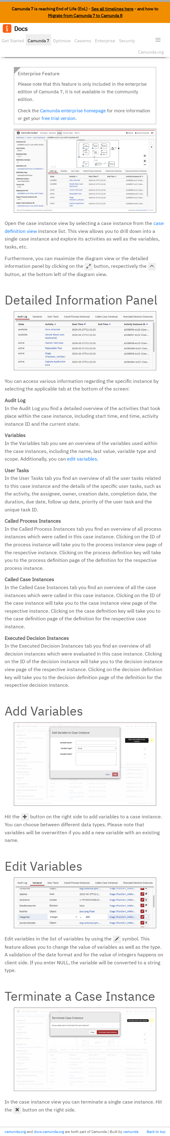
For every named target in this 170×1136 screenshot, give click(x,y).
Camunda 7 (38, 40)
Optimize (62, 40)
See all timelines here (112, 9)
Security (127, 40)
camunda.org (15, 1131)
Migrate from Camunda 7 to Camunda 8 (85, 15)
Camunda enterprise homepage (73, 111)
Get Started (13, 40)
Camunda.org (151, 52)
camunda (130, 1131)
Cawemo (82, 40)
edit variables (82, 459)
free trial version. (59, 118)
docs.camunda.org (49, 1131)
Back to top (156, 1131)
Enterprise (105, 40)
